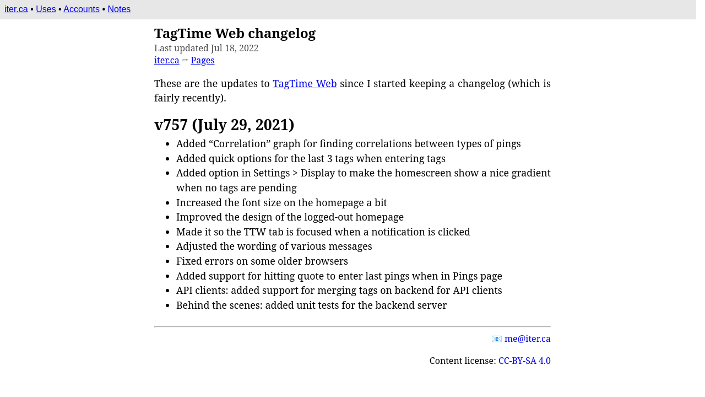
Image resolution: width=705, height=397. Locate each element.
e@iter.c (528, 338)
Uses (46, 9)
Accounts (81, 9)
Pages (203, 60)
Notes (119, 9)
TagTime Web (305, 83)
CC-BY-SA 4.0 (524, 361)
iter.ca (16, 9)
